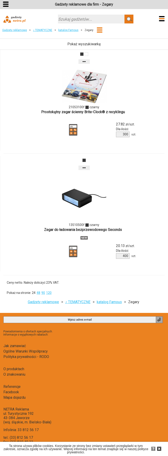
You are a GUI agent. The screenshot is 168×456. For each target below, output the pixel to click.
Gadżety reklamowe (14, 30)
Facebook (11, 392)
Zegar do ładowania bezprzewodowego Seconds (83, 230)
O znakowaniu (14, 374)
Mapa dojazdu (14, 397)
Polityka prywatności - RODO (26, 357)
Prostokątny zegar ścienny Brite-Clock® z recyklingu (83, 112)
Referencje (12, 386)
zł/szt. (125, 124)
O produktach (13, 369)
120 (49, 293)
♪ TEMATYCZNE (42, 30)
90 (43, 293)
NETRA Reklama (16, 409)
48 (38, 293)
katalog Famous (68, 30)
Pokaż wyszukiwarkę (84, 44)
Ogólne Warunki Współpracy (25, 351)
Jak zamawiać (14, 346)
